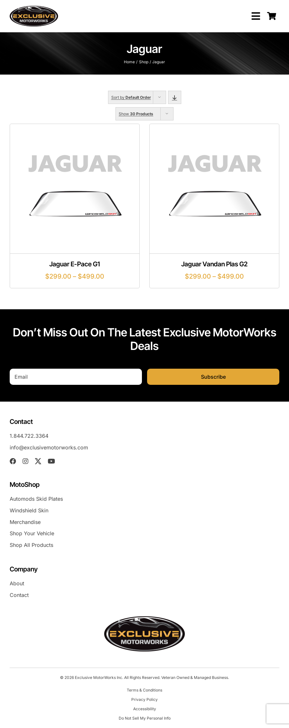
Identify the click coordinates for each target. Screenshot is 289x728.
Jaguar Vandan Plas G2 (214, 264)
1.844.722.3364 (29, 436)
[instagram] (25, 461)
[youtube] (51, 461)
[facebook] (13, 461)
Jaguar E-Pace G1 (74, 264)
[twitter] (38, 461)
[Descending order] (174, 97)
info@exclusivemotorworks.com (49, 447)
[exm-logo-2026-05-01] (34, 8)
